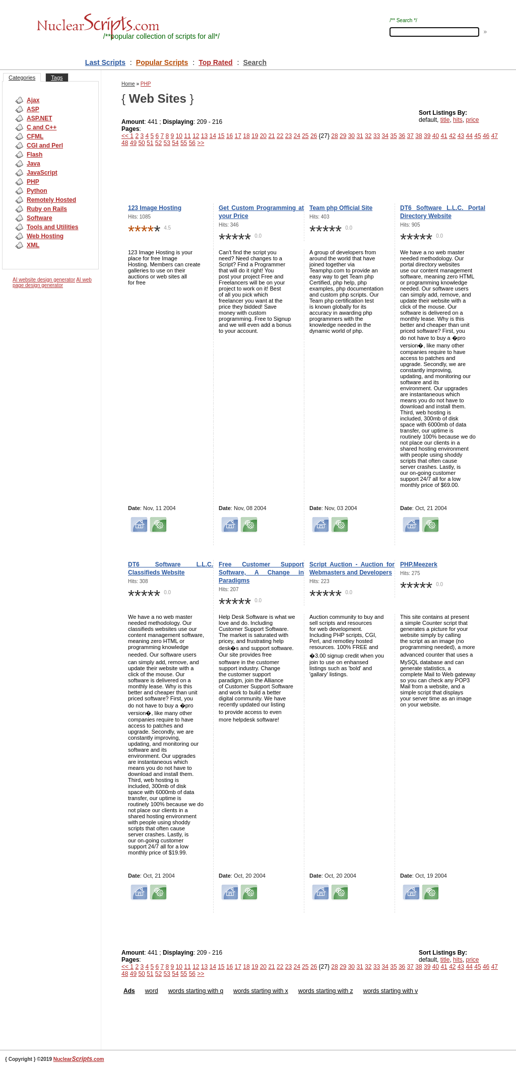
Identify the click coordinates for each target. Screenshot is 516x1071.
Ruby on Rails (47, 208)
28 (334, 135)
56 (192, 143)
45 (477, 135)
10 (179, 135)
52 (158, 143)
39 (427, 135)
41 (443, 135)
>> (200, 143)
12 (195, 135)
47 (494, 135)
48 (124, 143)
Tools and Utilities (52, 227)
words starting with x (260, 990)
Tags (56, 78)
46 (486, 135)
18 (246, 135)
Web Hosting (45, 236)
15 (221, 135)
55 (183, 143)
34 (385, 135)
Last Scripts (105, 62)
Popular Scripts (162, 62)
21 (271, 135)
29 (343, 135)
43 (461, 135)
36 (402, 135)
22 (280, 135)
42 (452, 135)
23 (288, 135)
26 (313, 135)
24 (296, 135)
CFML (35, 136)
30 (351, 135)
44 (469, 135)
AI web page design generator (52, 282)
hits (458, 119)
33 (376, 135)
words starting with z (325, 990)
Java (33, 163)
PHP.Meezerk (418, 564)
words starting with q (195, 990)
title (445, 119)
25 (305, 135)
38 (418, 135)
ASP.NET (39, 118)
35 (393, 135)
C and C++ (41, 127)
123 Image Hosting (154, 207)
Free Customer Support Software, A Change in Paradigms (261, 572)
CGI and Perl (45, 145)
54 (175, 143)
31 (359, 135)
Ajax (33, 100)
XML (33, 245)
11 (187, 135)
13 (204, 135)
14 (212, 135)
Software (39, 218)
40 (435, 135)
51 (150, 143)
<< (125, 135)
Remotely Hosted (51, 199)
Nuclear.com (78, 1059)
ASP (33, 109)
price (472, 119)
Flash (34, 154)
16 (229, 135)
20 (263, 135)
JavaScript (42, 172)
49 (133, 143)
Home (128, 84)
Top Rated (215, 62)
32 (368, 135)
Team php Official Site (340, 207)
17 (238, 135)
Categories (22, 78)
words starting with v (390, 990)
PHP (33, 181)
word (151, 990)
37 (410, 135)
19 (254, 135)
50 (141, 143)
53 (167, 143)
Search (255, 62)
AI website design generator (44, 279)
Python (37, 190)
